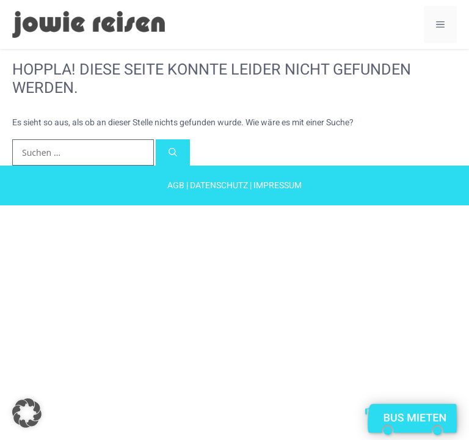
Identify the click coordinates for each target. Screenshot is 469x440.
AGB (175, 185)
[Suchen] (173, 152)
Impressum (277, 185)
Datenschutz (220, 185)
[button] (27, 413)
